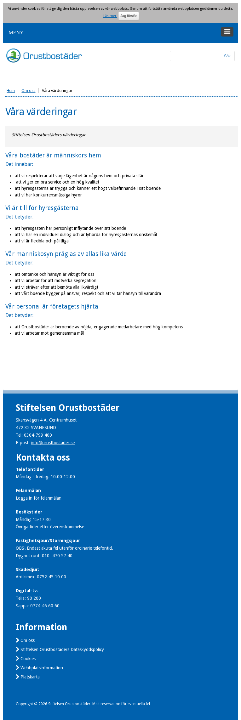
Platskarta (30, 676)
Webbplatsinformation (41, 667)
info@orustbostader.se (53, 442)
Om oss (27, 640)
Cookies (28, 658)
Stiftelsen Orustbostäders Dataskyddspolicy (62, 649)
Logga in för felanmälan (38, 498)
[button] (120, 33)
